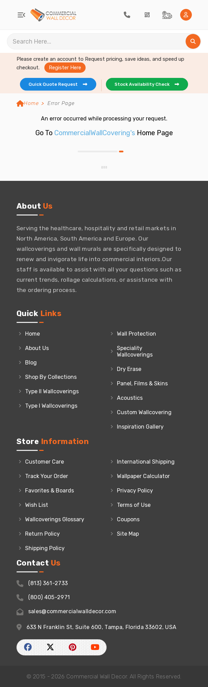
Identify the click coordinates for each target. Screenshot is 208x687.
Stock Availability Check (148, 84)
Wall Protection (136, 333)
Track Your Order (46, 476)
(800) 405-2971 (43, 597)
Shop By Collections (51, 377)
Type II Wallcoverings (52, 391)
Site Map (128, 534)
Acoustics (130, 398)
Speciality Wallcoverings (135, 351)
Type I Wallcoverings (51, 406)
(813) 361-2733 (42, 583)
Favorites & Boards (49, 490)
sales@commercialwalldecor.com (67, 611)
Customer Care (44, 461)
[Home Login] (186, 15)
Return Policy (42, 534)
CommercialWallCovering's (94, 133)
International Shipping (146, 461)
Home (28, 103)
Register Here (65, 68)
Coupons (128, 519)
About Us (37, 348)
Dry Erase (129, 369)
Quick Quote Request (60, 84)
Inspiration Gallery (140, 426)
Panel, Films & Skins (142, 383)
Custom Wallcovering (144, 412)
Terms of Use (134, 505)
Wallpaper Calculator (143, 476)
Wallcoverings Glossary (54, 519)
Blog (31, 362)
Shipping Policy (45, 548)
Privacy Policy (135, 490)
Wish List (36, 505)
